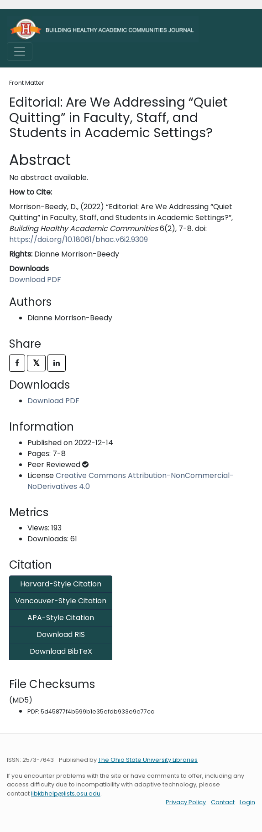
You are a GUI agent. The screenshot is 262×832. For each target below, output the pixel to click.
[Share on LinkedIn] (56, 363)
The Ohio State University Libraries (148, 760)
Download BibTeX (61, 651)
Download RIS (61, 634)
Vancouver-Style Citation (60, 601)
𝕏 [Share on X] (36, 363)
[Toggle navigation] (19, 51)
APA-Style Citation (60, 617)
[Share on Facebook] (17, 363)
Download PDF (35, 279)
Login (247, 802)
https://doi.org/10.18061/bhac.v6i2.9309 (78, 239)
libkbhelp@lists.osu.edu (65, 793)
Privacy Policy (186, 802)
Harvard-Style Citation (60, 584)
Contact (223, 802)
